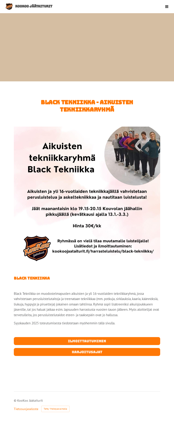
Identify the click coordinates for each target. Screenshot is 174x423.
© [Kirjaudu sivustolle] (15, 400)
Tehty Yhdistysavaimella (55, 408)
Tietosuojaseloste (26, 408)
